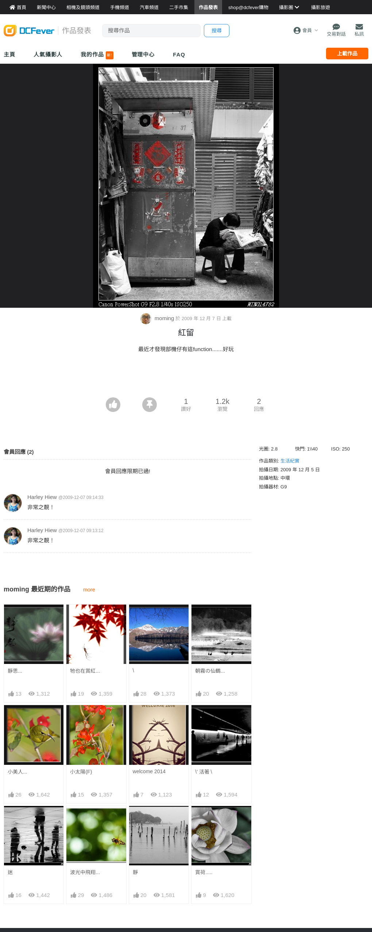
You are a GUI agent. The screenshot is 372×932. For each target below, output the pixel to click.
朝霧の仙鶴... (210, 671)
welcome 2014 (149, 771)
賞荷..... (203, 819)
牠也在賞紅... (85, 671)
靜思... (15, 671)
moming (158, 318)
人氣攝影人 (48, 54)
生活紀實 (289, 461)
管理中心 (143, 54)
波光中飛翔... (85, 872)
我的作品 (97, 55)
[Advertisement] (186, 377)
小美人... (17, 772)
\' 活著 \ (203, 772)
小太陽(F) (81, 772)
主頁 (9, 54)
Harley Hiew (42, 497)
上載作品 (347, 53)
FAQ (179, 54)
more (89, 590)
